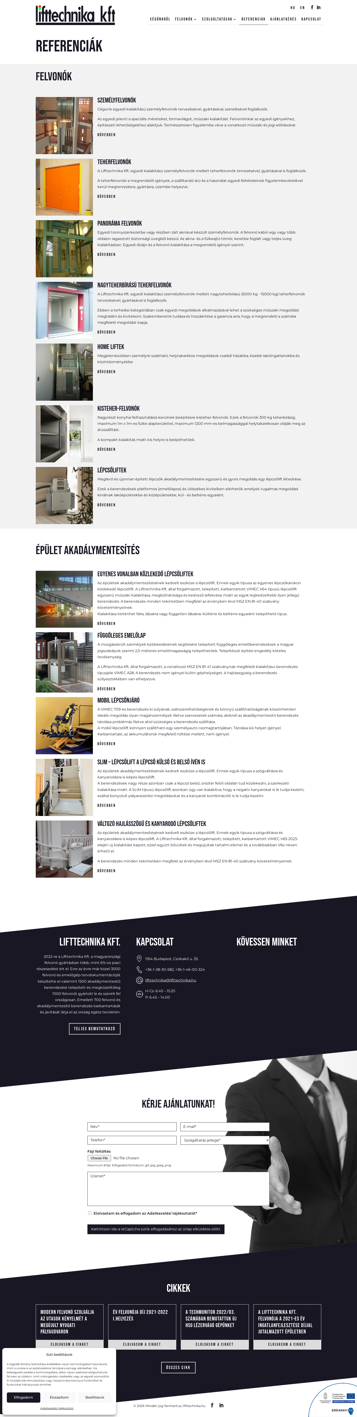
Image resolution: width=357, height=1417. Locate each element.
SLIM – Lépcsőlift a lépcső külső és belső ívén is (151, 762)
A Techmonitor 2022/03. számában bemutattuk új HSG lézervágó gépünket (211, 1319)
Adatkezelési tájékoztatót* (172, 1213)
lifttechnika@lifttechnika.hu (170, 980)
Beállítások (94, 1397)
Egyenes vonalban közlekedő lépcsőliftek (145, 574)
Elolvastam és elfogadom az (145, 1213)
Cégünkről (160, 20)
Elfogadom (23, 1397)
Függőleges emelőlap (121, 636)
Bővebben (106, 135)
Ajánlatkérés (283, 20)
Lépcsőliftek (111, 470)
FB (310, 8)
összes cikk (178, 1367)
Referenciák (254, 20)
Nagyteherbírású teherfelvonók (134, 285)
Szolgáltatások (217, 20)
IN (317, 8)
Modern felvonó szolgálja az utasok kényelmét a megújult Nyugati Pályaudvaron (67, 1322)
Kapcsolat (311, 20)
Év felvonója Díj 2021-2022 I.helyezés (140, 1315)
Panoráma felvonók (119, 223)
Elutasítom (59, 1397)
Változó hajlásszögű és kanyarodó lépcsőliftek (151, 824)
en (302, 8)
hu (293, 8)
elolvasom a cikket (70, 1344)
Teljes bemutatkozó (94, 1029)
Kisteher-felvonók (118, 409)
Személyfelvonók (116, 100)
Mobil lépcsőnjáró (118, 700)
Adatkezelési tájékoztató (57, 1408)
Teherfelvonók (114, 162)
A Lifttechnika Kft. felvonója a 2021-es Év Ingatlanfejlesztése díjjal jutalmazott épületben (285, 1322)
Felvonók (184, 20)
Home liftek (110, 347)
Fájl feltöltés (99, 1151)
